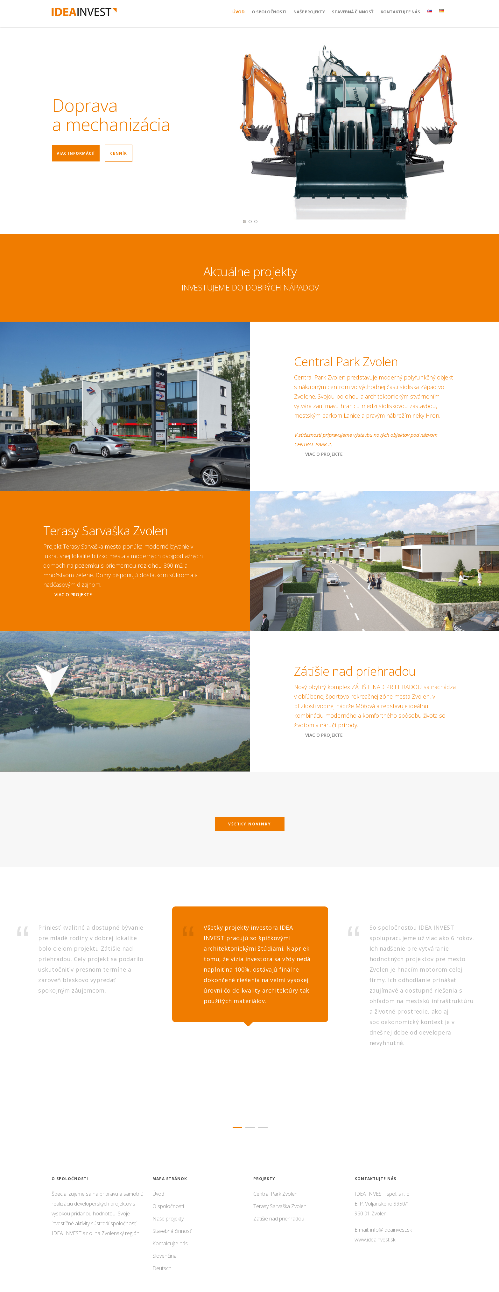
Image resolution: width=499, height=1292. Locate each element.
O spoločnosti (269, 12)
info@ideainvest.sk (391, 1229)
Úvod (238, 12)
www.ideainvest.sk (375, 1239)
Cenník (118, 153)
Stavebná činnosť (353, 12)
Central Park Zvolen (275, 1193)
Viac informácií (76, 153)
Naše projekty (309, 12)
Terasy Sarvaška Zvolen (279, 1206)
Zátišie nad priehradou (278, 1218)
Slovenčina (164, 1255)
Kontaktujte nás (400, 12)
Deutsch (162, 1268)
